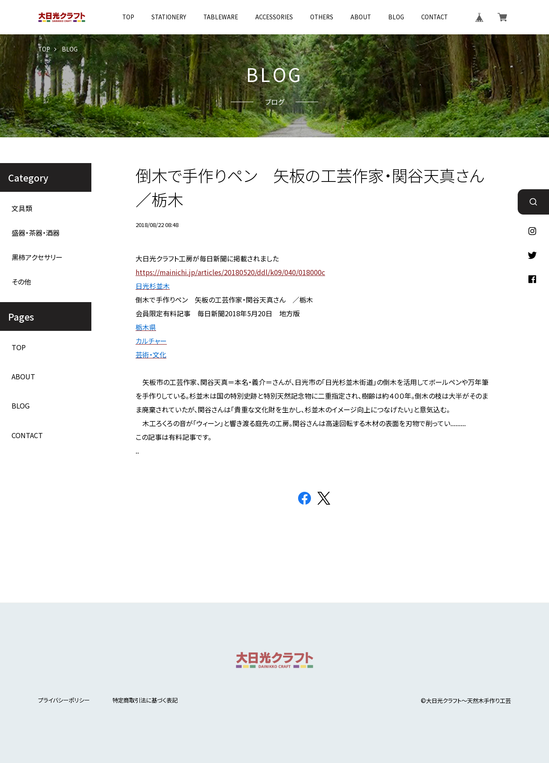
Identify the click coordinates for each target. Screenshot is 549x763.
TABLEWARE (220, 17)
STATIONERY (168, 17)
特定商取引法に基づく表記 (145, 700)
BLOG (396, 17)
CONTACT (434, 17)
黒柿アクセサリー (37, 257)
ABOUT (360, 17)
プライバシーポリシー (64, 700)
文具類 (22, 208)
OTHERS (321, 17)
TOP (128, 17)
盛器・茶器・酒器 (36, 233)
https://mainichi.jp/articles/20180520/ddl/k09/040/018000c (230, 272)
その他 (21, 282)
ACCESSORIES (274, 17)
